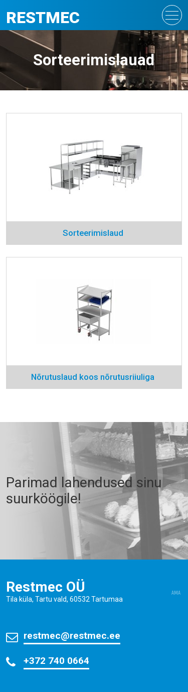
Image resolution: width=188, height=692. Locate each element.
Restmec (43, 17)
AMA (175, 593)
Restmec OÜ (45, 587)
